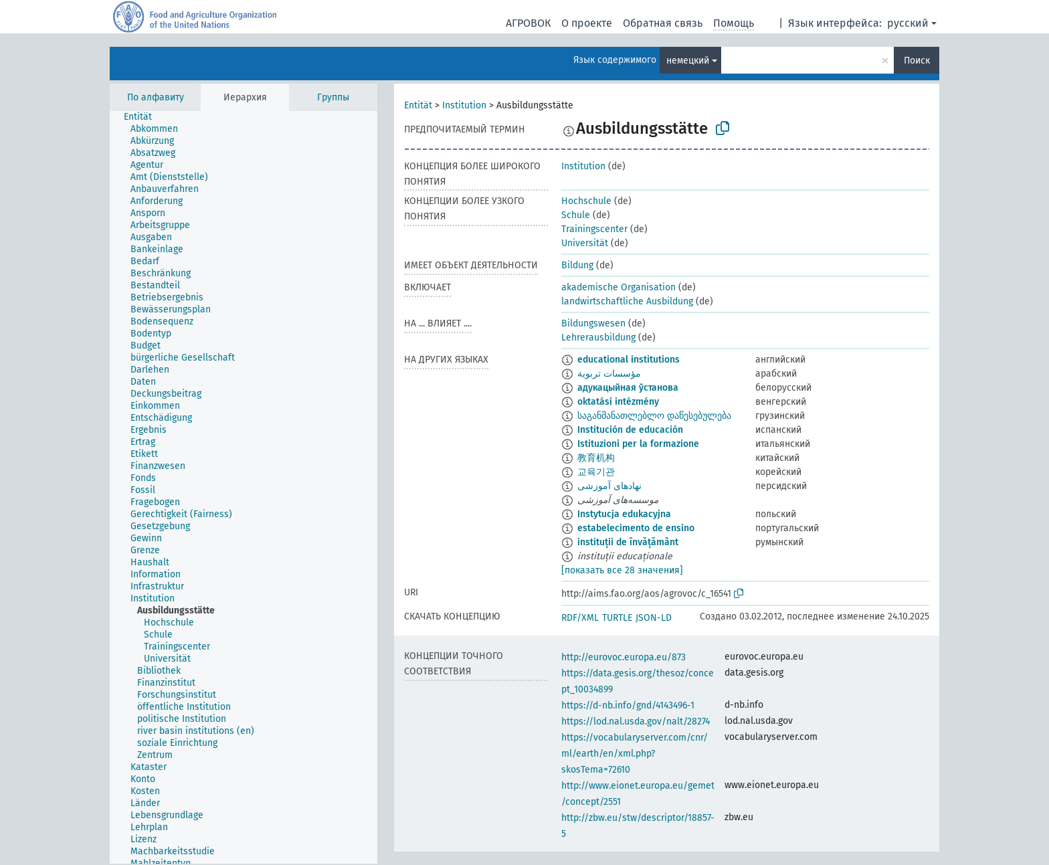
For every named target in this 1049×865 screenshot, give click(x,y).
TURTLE (617, 617)
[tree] (243, 487)
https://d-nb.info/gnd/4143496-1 (627, 705)
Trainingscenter (594, 229)
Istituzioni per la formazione (638, 444)
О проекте (586, 23)
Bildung (577, 265)
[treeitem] (143, 117)
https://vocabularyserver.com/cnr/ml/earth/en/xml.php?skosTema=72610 (634, 753)
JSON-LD (654, 617)
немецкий (687, 60)
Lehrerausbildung (598, 337)
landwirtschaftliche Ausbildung (627, 301)
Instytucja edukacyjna (624, 514)
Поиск (917, 60)
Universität (584, 243)
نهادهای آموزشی (609, 486)
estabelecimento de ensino (635, 528)
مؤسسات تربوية (609, 373)
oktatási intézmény (618, 401)
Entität (418, 105)
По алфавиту (155, 97)
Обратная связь (662, 23)
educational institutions (628, 359)
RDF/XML (580, 617)
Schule (575, 215)
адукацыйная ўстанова (627, 387)
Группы (333, 97)
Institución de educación (630, 430)
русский (908, 23)
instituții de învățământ (627, 542)
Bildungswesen (593, 323)
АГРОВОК (528, 23)
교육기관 (596, 472)
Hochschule (586, 201)
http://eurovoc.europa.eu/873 (623, 657)
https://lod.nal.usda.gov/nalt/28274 (635, 721)
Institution (464, 105)
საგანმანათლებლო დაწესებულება (654, 415)
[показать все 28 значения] (622, 570)
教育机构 (596, 458)
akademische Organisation (618, 287)
